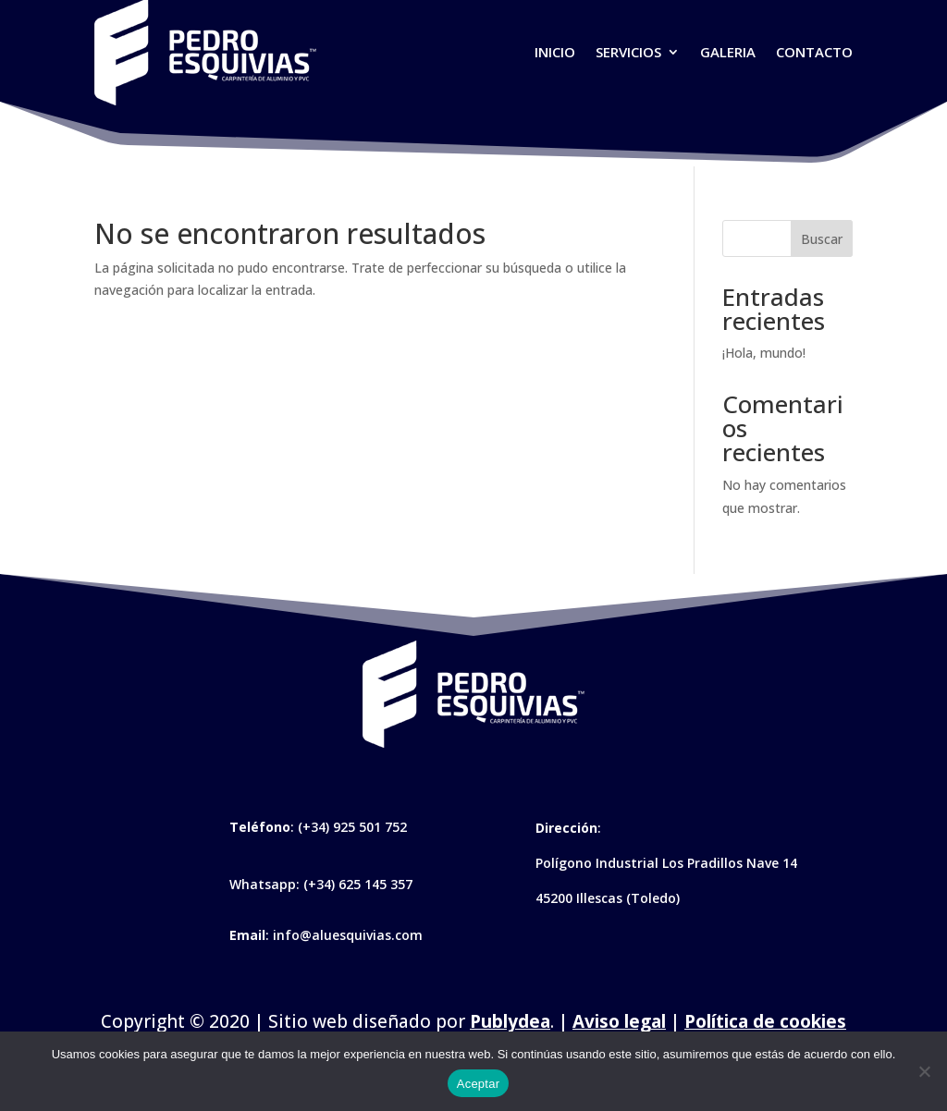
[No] (924, 1071)
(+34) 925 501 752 (352, 827)
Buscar (821, 239)
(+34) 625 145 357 (357, 884)
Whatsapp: (266, 884)
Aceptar (478, 1084)
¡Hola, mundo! (764, 352)
